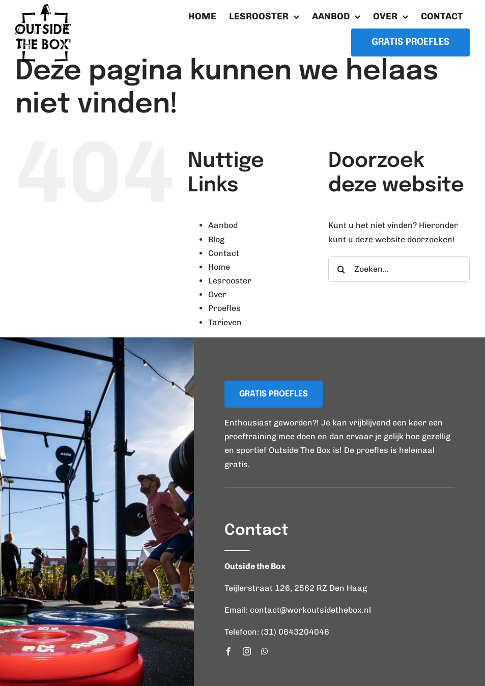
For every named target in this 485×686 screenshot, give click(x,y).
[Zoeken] (341, 269)
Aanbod (223, 225)
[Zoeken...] (399, 269)
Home (219, 267)
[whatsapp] (264, 651)
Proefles (224, 308)
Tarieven (225, 322)
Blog (216, 239)
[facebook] (228, 651)
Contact (223, 253)
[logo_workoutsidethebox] (43, 8)
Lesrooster (229, 280)
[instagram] (247, 651)
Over (217, 294)
